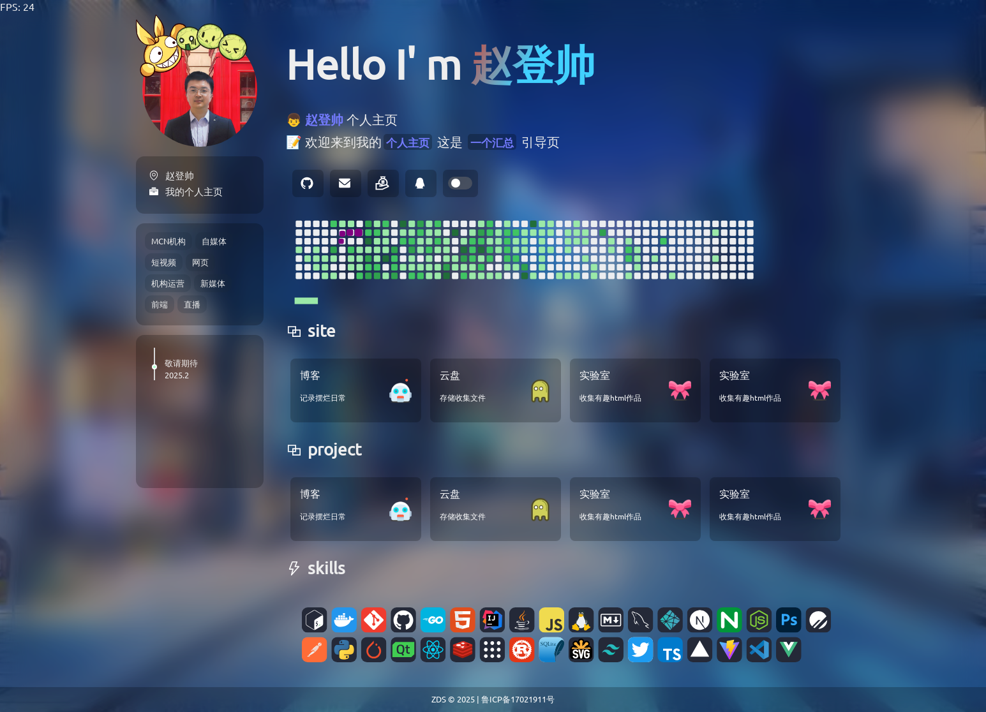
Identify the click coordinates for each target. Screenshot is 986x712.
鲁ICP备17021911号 (518, 698)
